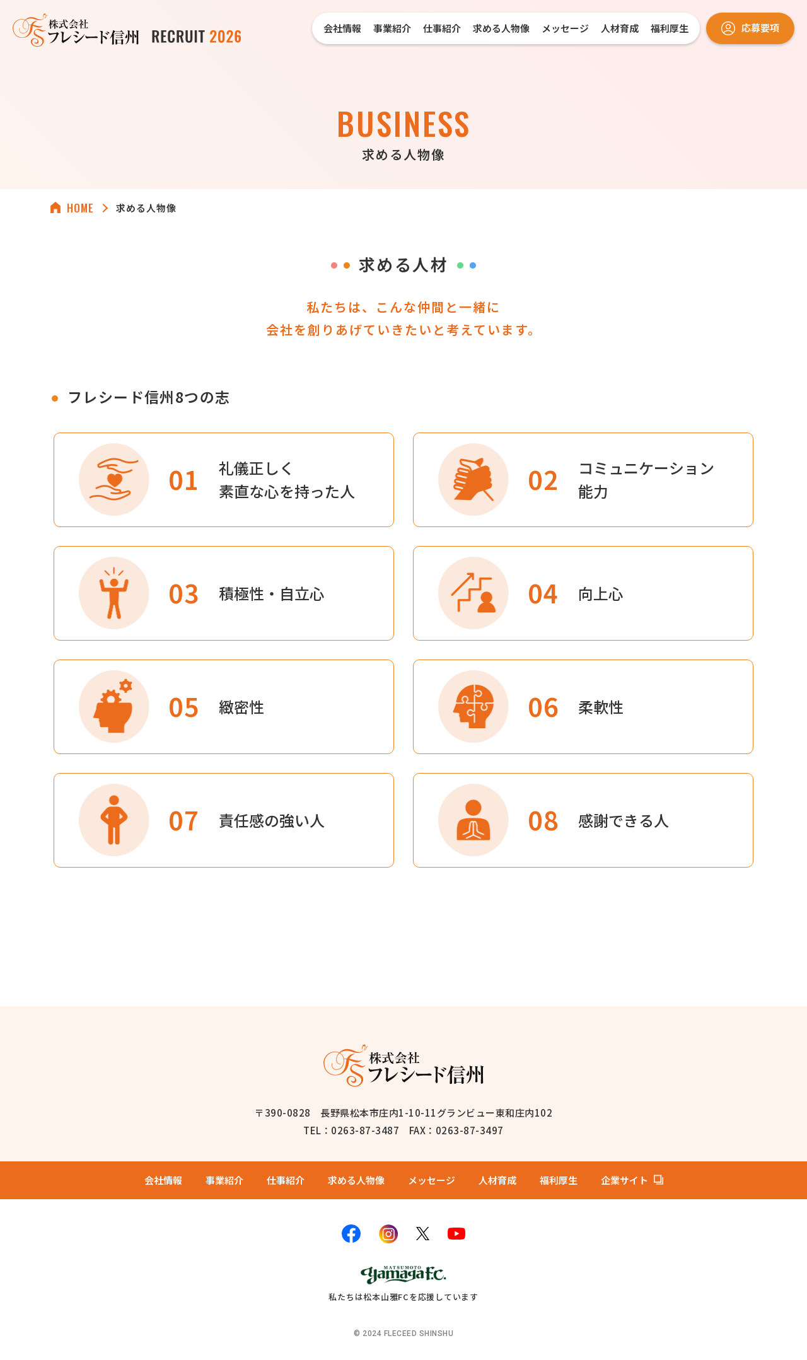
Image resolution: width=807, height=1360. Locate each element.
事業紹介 (392, 28)
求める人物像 (501, 28)
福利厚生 (669, 28)
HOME (80, 208)
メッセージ (565, 28)
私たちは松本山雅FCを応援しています (403, 1282)
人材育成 (620, 28)
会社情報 (342, 28)
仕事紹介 (442, 28)
